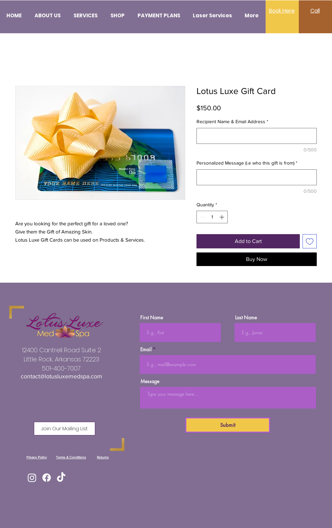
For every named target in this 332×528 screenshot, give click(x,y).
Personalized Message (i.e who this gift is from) (246, 163)
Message (150, 381)
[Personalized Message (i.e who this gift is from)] (256, 177)
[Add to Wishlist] (310, 241)
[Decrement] (202, 217)
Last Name (246, 317)
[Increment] (222, 217)
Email (145, 349)
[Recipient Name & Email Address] (256, 136)
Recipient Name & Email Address (232, 121)
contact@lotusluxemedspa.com (61, 376)
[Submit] (227, 425)
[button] (64, 428)
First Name (151, 317)
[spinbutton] (212, 217)
